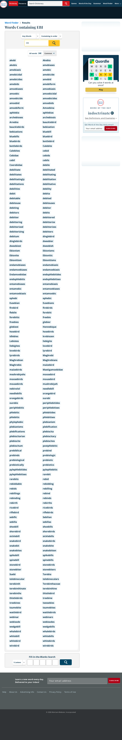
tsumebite (15, 607)
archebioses (16, 117)
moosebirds (16, 379)
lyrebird (47, 350)
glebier (47, 322)
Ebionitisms (49, 260)
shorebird (15, 531)
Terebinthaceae (51, 583)
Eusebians (48, 303)
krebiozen (48, 336)
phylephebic (16, 422)
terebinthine (50, 588)
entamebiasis (50, 284)
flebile (13, 312)
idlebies (14, 336)
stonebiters (49, 569)
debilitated (49, 169)
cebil (12, 160)
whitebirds (49, 640)
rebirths (47, 502)
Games (74, 3)
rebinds (47, 498)
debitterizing (17, 231)
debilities (15, 188)
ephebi (13, 298)
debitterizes (49, 226)
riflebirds (48, 512)
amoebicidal (50, 93)
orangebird (49, 393)
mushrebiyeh (50, 383)
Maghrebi (48, 355)
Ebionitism (16, 260)
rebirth (14, 502)
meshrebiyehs (17, 374)
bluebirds (15, 141)
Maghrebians (50, 360)
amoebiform (17, 107)
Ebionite (14, 255)
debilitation (49, 179)
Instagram (115, 698)
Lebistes (14, 341)
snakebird (15, 541)
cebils (46, 160)
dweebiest (15, 245)
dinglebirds (16, 241)
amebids (14, 84)
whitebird (15, 640)
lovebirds (15, 350)
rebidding (48, 483)
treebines (15, 602)
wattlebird (15, 612)
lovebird (47, 345)
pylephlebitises (18, 474)
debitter (14, 217)
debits (46, 212)
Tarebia (47, 574)
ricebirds (48, 507)
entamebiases (17, 284)
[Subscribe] (114, 680)
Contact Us (42, 692)
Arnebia (14, 122)
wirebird (14, 645)
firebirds (47, 307)
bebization (49, 126)
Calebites (15, 150)
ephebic (47, 298)
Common (49, 53)
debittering (16, 222)
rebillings (15, 493)
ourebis (14, 403)
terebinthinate (18, 588)
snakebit (14, 545)
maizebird (48, 364)
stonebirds (49, 564)
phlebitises (49, 417)
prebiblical (16, 450)
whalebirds (49, 631)
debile (46, 165)
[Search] (49, 3)
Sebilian (47, 517)
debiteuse (15, 203)
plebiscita (48, 431)
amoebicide (16, 98)
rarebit (47, 474)
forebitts (14, 317)
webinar (14, 617)
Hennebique (49, 326)
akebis (13, 65)
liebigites (15, 345)
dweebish (48, 245)
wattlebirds (49, 612)
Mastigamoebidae (53, 369)
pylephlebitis (50, 469)
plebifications (17, 431)
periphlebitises (51, 407)
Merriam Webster (8, 680)
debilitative (49, 184)
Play (101, 89)
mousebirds (16, 383)
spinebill (14, 560)
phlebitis (14, 417)
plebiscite (15, 441)
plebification (50, 426)
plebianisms (16, 426)
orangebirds (16, 398)
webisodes (48, 621)
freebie (47, 317)
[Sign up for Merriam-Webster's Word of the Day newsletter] (77, 681)
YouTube (107, 698)
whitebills (48, 636)
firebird (14, 307)
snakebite (48, 545)
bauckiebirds (17, 126)
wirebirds (48, 645)
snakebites (16, 550)
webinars (48, 617)
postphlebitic (50, 445)
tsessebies (48, 602)
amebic (47, 69)
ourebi (46, 398)
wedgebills (49, 626)
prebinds (14, 455)
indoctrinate (99, 113)
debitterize (49, 222)
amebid (47, 79)
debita (46, 193)
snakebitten (49, 550)
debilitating (49, 174)
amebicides (16, 79)
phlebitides (49, 412)
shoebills (48, 526)
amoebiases (16, 88)
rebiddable (16, 483)
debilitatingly (17, 179)
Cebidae (14, 155)
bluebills (14, 136)
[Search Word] (66, 3)
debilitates (15, 174)
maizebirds (16, 369)
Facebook (89, 698)
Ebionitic (48, 255)
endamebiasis (50, 264)
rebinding (15, 498)
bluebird (47, 136)
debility (47, 188)
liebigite (47, 341)
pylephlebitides (18, 469)
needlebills (16, 393)
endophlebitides (52, 274)
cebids (46, 155)
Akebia (47, 60)
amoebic (14, 93)
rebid (46, 479)
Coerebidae (16, 165)
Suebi (13, 574)
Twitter (98, 698)
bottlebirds (16, 146)
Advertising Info (27, 692)
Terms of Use (70, 692)
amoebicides (50, 98)
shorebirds (49, 531)
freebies (14, 322)
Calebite (47, 146)
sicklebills (48, 536)
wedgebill (15, 626)
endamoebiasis (51, 269)
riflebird (14, 512)
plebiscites (49, 441)
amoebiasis (49, 88)
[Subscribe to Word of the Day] (94, 128)
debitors (14, 212)
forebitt (47, 312)
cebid (46, 150)
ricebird (14, 507)
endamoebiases (18, 269)
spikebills (48, 555)
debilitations (17, 184)
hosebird (14, 331)
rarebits (14, 479)
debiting (14, 207)
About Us (14, 692)
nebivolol (15, 388)
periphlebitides (51, 403)
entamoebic (49, 293)
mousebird (49, 379)
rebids (13, 488)
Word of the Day (85, 3)
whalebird (15, 631)
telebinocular (17, 579)
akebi (13, 60)
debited (47, 198)
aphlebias (48, 112)
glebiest (14, 326)
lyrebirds (15, 355)
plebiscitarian (17, 436)
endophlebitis (17, 279)
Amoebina (48, 107)
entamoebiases (51, 288)
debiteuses (49, 203)
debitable (15, 198)
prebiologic (49, 455)
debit (12, 193)
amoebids (48, 103)
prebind (47, 450)
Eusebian (15, 303)
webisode (15, 621)
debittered (49, 217)
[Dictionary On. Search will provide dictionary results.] (18, 3)
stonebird (15, 564)
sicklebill (15, 536)
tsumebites (49, 607)
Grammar (97, 3)
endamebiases (17, 264)
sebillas (47, 521)
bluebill (47, 131)
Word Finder (108, 3)
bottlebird (48, 141)
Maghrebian (16, 360)
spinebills (48, 560)
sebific (13, 517)
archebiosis (49, 117)
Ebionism (15, 250)
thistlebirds (16, 598)
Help (5, 692)
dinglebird (48, 236)
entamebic (15, 288)
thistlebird (49, 593)
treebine (47, 598)
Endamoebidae (18, 274)
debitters (48, 231)
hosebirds (48, 331)
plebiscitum (16, 445)
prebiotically (17, 464)
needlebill (48, 388)
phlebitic (14, 412)
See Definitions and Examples (100, 118)
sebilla (13, 521)
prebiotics (48, 464)
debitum (14, 236)
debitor (47, 207)
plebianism (49, 422)
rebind (46, 493)
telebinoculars (51, 579)
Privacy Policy (56, 692)
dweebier (48, 241)
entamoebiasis (18, 293)
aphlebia (14, 112)
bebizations (16, 131)
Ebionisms (48, 250)
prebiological (17, 460)
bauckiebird (49, 122)
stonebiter (15, 569)
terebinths (15, 593)
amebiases (49, 65)
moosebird (49, 374)
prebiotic (48, 460)
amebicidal (16, 74)
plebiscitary (49, 436)
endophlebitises (52, 279)
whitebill (14, 636)
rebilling (47, 488)
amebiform (49, 84)
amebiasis (15, 69)
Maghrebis (15, 364)
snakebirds (49, 541)
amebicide (48, 74)
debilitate (15, 169)
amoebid (14, 103)
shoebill (14, 526)
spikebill (14, 555)
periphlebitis (17, 407)
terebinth (15, 583)
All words (35, 53)
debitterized (16, 226)
